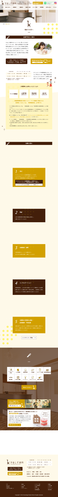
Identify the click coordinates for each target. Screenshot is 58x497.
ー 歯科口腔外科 (50, 489)
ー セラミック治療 (36, 488)
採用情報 (41, 7)
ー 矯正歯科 (49, 484)
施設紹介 (21, 7)
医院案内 (14, 7)
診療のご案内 (28, 7)
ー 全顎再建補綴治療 (36, 489)
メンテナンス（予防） (28, 337)
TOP (2, 7)
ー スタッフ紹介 (23, 485)
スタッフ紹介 (34, 7)
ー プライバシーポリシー (24, 488)
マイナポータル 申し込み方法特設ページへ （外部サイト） (27, 184)
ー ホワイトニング (50, 488)
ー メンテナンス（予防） (37, 484)
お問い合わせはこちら (13, 405)
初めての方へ (7, 7)
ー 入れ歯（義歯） (50, 485)
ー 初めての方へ (8, 485)
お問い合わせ (48, 7)
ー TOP (7, 484)
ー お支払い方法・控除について (10, 488)
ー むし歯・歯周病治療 (37, 485)
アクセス (55, 7)
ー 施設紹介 (22, 484)
